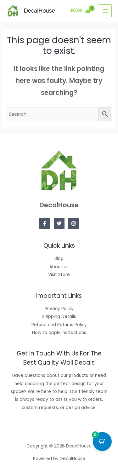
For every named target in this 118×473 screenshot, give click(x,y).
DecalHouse (39, 10)
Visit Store (59, 275)
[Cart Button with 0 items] (102, 441)
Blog (59, 259)
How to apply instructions (59, 333)
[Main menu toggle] (105, 10)
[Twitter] (59, 223)
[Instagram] (73, 223)
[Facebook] (44, 223)
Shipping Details (59, 317)
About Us (59, 267)
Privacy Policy (59, 309)
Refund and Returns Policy (59, 325)
